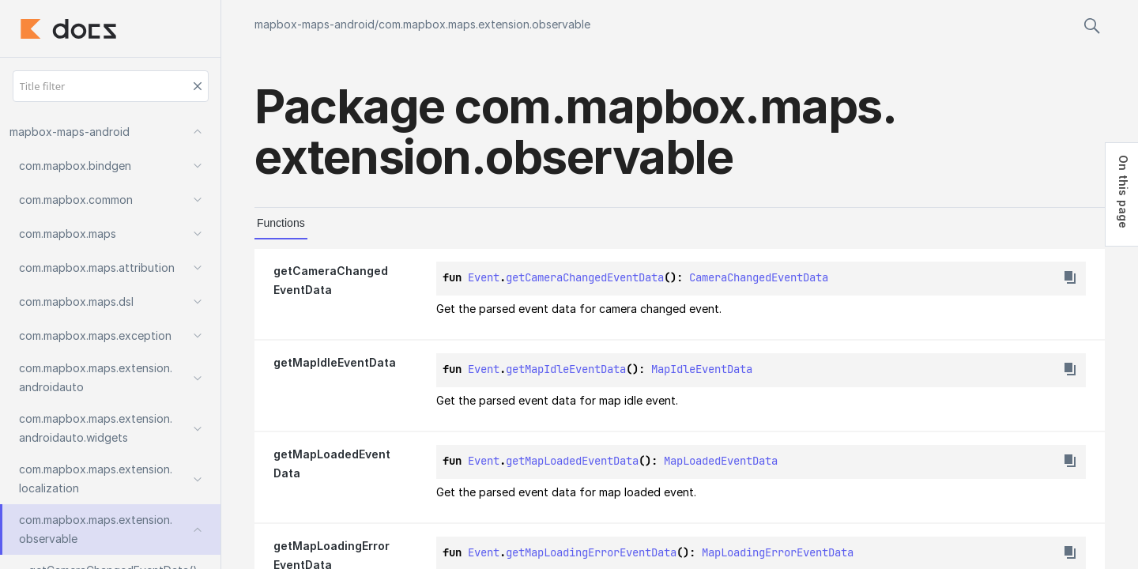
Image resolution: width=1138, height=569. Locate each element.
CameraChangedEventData (758, 277)
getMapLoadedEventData (572, 461)
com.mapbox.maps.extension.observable (484, 24)
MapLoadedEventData (721, 461)
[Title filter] (111, 86)
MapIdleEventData (701, 369)
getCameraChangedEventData (585, 277)
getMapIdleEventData (566, 369)
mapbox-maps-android (314, 24)
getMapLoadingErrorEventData (591, 552)
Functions (281, 223)
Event (483, 277)
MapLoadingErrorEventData (778, 552)
